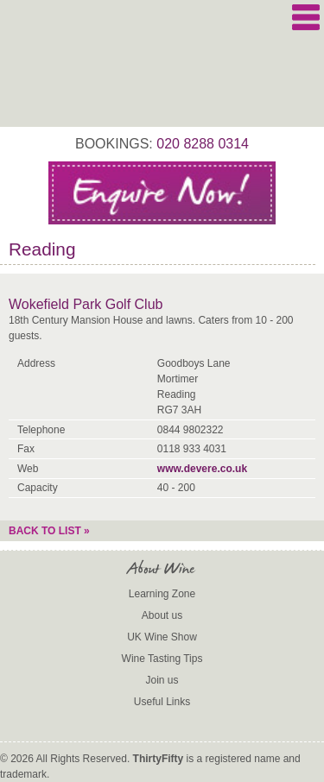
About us (162, 615)
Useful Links (162, 702)
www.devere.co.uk (202, 469)
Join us (161, 680)
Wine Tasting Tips (162, 659)
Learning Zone (162, 594)
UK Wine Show (162, 637)
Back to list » (49, 531)
